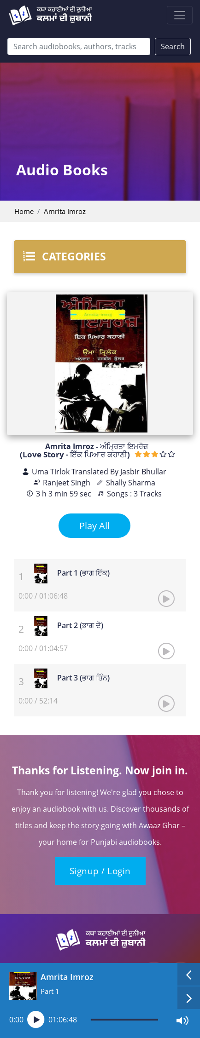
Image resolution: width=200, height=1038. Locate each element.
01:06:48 (62, 1020)
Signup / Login (100, 871)
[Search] (78, 46)
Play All (94, 525)
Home (24, 211)
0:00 (16, 1020)
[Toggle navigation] (180, 15)
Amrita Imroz (65, 211)
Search (173, 46)
